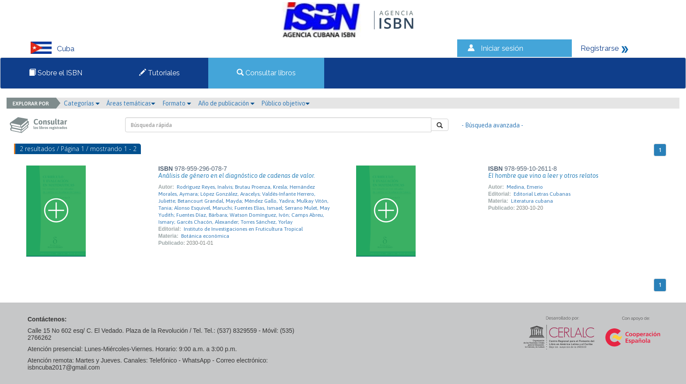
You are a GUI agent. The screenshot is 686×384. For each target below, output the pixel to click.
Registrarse (600, 48)
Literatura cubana (532, 201)
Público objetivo (285, 103)
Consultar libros (266, 73)
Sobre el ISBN (55, 73)
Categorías (82, 103)
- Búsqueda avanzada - (492, 125)
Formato (176, 103)
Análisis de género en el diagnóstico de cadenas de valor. (236, 175)
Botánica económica (205, 236)
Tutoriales (159, 73)
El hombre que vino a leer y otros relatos (543, 175)
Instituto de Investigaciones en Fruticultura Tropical (243, 229)
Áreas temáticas (130, 103)
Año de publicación (226, 103)
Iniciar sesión (502, 48)
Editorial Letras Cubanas (542, 194)
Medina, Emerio (525, 187)
